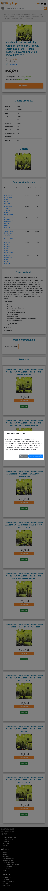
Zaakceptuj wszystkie (36, 456)
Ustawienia (23, 456)
